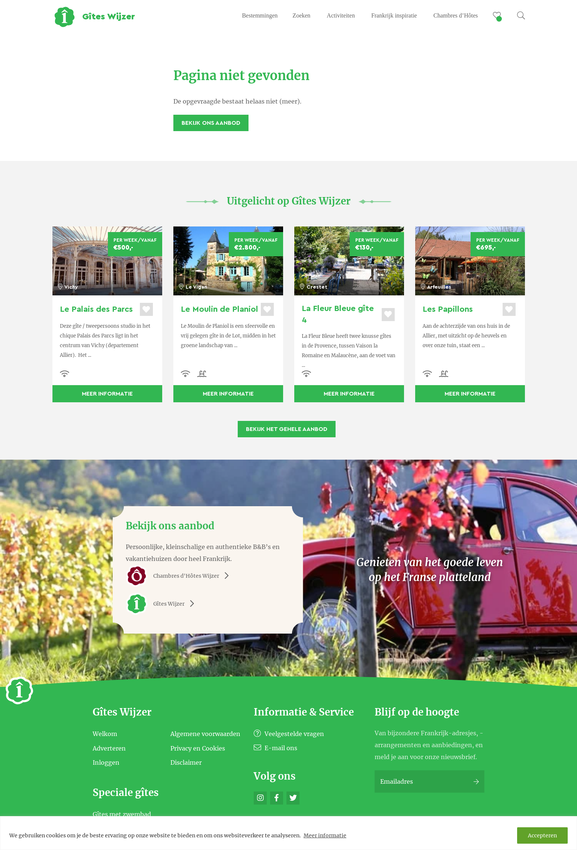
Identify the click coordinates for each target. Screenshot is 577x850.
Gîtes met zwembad (122, 814)
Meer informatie (325, 835)
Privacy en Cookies (197, 748)
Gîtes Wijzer (162, 604)
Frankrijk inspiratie (394, 15)
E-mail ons (275, 748)
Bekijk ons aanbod (211, 123)
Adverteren (109, 748)
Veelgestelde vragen (289, 734)
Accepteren (542, 835)
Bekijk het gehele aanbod (286, 429)
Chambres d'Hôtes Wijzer (180, 576)
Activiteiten (341, 15)
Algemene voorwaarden (205, 734)
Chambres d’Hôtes (455, 15)
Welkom (105, 734)
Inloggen (106, 762)
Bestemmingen (260, 15)
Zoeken (301, 15)
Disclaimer (186, 762)
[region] (288, 833)
